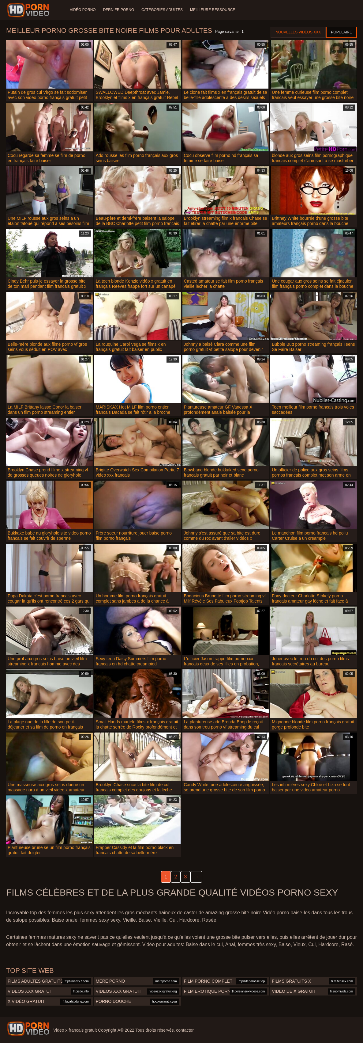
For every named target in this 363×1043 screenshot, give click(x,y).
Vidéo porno (83, 10)
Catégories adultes (162, 10)
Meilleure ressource (212, 10)
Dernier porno (118, 10)
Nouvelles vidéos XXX (298, 32)
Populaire (341, 32)
